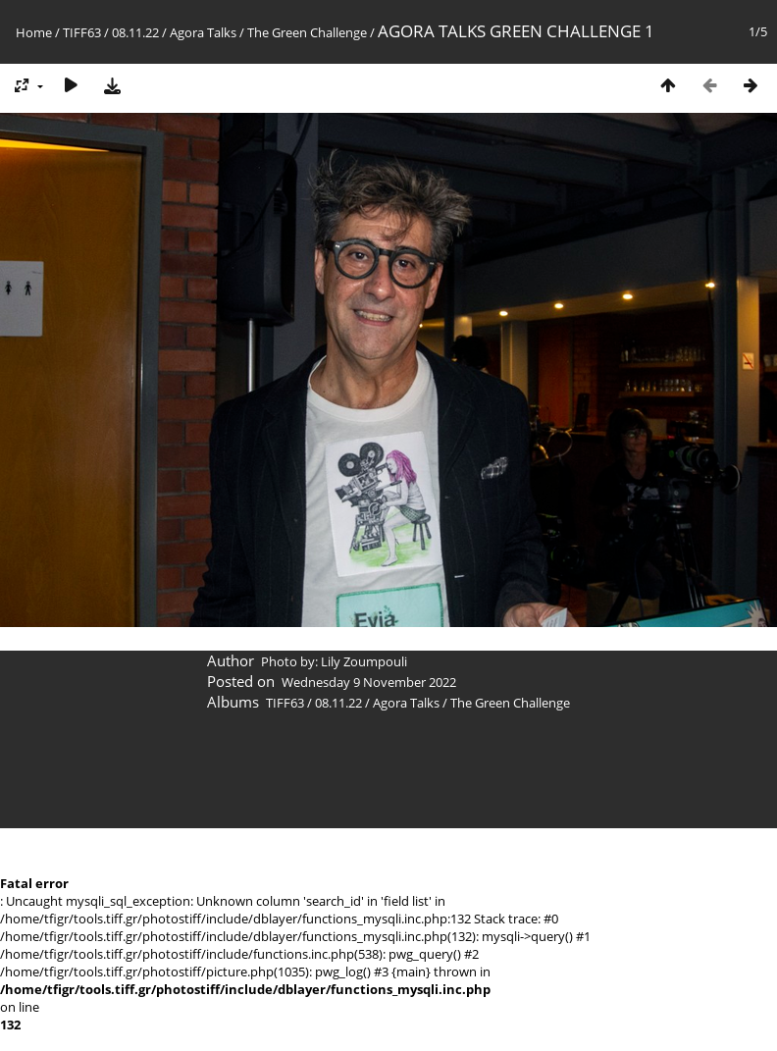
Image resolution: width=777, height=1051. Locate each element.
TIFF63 (82, 32)
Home (34, 32)
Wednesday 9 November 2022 (369, 682)
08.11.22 (135, 32)
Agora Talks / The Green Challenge (268, 32)
